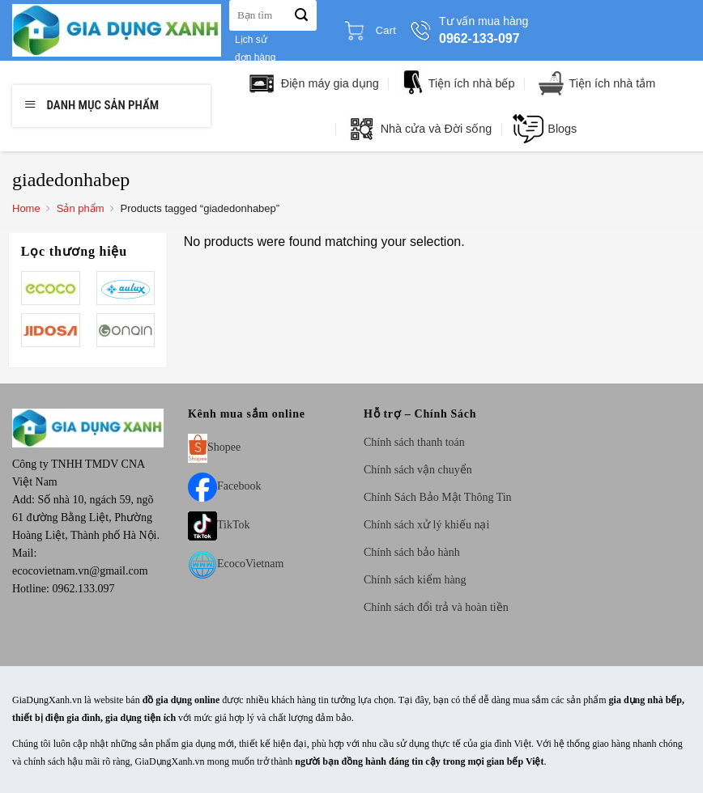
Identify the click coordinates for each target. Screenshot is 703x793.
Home (26, 208)
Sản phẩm (80, 208)
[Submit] (301, 15)
